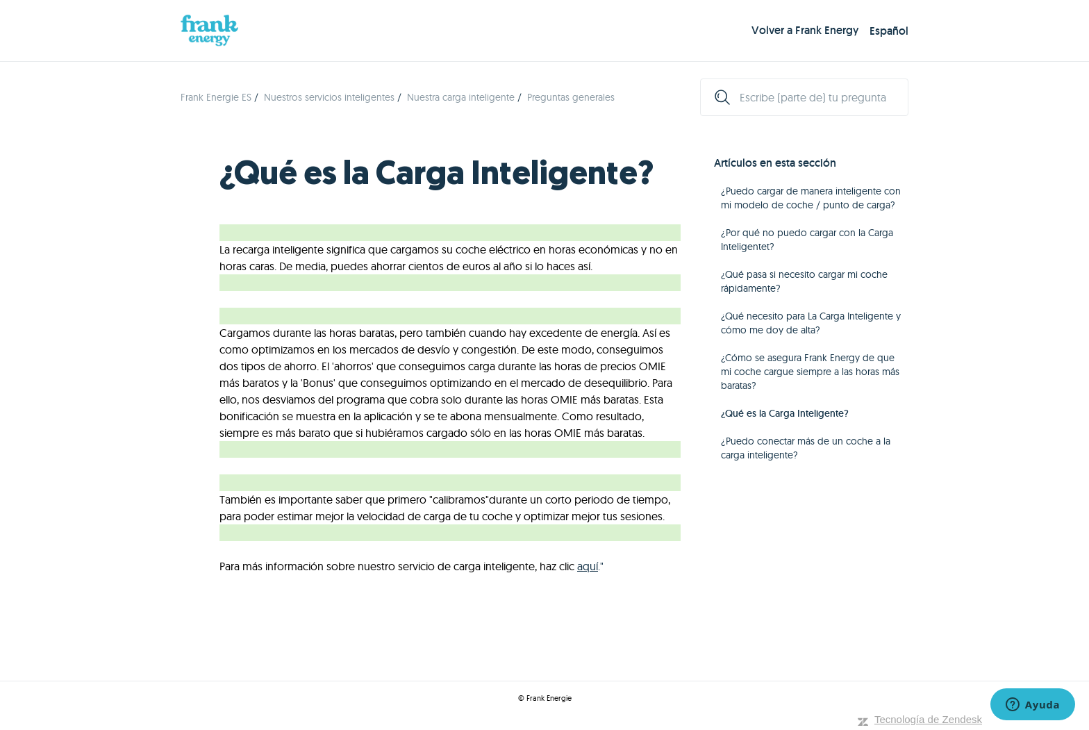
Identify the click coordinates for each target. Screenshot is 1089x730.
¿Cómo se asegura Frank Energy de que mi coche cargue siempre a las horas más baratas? (810, 371)
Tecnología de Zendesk (928, 719)
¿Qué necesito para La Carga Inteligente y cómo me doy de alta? (811, 323)
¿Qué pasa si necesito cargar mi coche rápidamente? (804, 281)
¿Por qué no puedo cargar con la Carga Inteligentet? (807, 239)
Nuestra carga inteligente (461, 97)
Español (889, 31)
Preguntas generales (571, 97)
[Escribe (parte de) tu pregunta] (804, 97)
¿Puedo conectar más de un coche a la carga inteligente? (805, 448)
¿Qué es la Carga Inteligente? (785, 413)
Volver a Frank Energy (804, 30)
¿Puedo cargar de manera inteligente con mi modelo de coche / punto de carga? (811, 198)
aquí (587, 566)
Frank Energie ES (216, 97)
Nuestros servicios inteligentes (329, 97)
